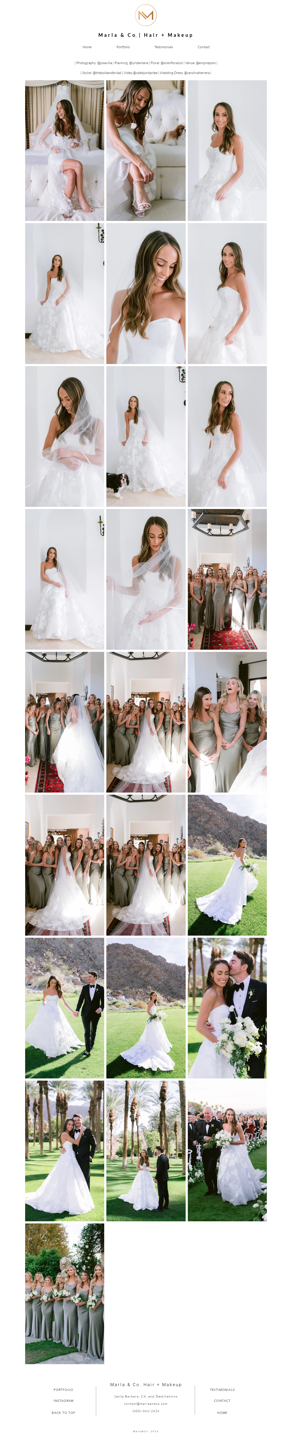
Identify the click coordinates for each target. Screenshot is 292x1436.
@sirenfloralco (171, 63)
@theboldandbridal (107, 73)
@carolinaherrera (197, 73)
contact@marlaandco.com (146, 1403)
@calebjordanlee (145, 73)
